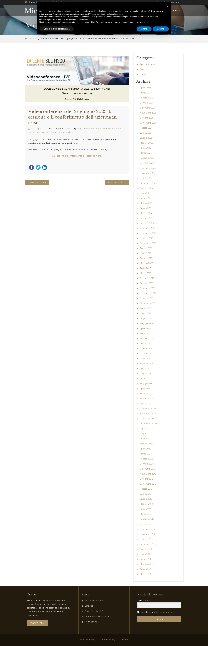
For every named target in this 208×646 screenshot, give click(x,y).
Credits (124, 639)
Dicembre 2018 (147, 529)
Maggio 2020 (146, 443)
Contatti (178, 10)
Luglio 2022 (145, 313)
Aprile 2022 (145, 328)
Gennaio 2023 (147, 283)
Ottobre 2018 (146, 539)
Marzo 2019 (145, 514)
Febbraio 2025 (147, 158)
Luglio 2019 (145, 494)
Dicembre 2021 (147, 348)
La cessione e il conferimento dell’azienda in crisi (77, 155)
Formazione (91, 621)
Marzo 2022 (146, 333)
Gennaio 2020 (147, 463)
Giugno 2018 (146, 559)
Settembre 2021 (148, 363)
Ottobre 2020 (147, 418)
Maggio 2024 (146, 203)
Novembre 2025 (148, 112)
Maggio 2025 (146, 143)
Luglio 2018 (145, 554)
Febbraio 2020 (147, 458)
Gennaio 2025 (147, 163)
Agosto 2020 (146, 428)
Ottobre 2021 (146, 358)
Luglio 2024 (145, 193)
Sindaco (89, 605)
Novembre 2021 (148, 353)
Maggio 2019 (146, 504)
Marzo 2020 (146, 453)
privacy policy (169, 612)
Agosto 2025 (146, 127)
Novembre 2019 (148, 473)
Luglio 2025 (145, 132)
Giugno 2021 (146, 378)
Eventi (68, 128)
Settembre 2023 (148, 243)
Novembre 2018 (148, 534)
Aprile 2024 (145, 208)
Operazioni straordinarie (97, 616)
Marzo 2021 (145, 393)
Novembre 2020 (148, 413)
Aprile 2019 (145, 509)
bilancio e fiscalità (92, 128)
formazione (34, 132)
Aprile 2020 (145, 448)
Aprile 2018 (145, 569)
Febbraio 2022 (147, 338)
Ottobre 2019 (146, 478)
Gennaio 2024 (147, 223)
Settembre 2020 (148, 423)
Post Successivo (116, 182)
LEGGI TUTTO (37, 623)
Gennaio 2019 (146, 524)
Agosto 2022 (146, 308)
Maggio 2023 (146, 263)
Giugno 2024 (146, 198)
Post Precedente (38, 182)
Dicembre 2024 (148, 168)
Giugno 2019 (146, 499)
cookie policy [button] (116, 14)
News (143, 74)
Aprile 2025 (145, 148)
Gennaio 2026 (147, 102)
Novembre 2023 (148, 233)
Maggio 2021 (146, 383)
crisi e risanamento (111, 128)
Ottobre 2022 (146, 298)
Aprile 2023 (145, 268)
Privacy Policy (87, 639)
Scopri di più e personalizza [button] (57, 29)
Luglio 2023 (145, 253)
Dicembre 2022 (147, 288)
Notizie (33, 38)
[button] (167, 6)
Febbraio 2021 (147, 398)
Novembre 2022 (148, 293)
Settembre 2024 (148, 183)
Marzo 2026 (146, 92)
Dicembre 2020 (148, 408)
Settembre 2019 (148, 483)
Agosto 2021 (146, 368)
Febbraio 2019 (147, 519)
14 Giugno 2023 (39, 128)
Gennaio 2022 (147, 343)
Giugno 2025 (146, 137)
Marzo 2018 (146, 574)
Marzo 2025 (146, 153)
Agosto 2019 (146, 488)
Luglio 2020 (145, 433)
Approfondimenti (148, 64)
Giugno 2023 (146, 258)
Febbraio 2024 (147, 218)
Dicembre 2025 (148, 107)
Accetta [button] (160, 29)
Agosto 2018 (146, 549)
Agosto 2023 (146, 248)
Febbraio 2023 (147, 278)
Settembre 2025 (148, 122)
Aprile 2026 (145, 87)
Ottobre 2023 (146, 238)
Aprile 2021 (145, 388)
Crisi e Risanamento (95, 600)
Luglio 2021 (145, 373)
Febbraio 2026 (147, 97)
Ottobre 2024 (147, 178)
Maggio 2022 (146, 323)
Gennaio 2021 (146, 403)
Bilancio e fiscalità (94, 611)
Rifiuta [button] (144, 29)
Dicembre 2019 (147, 468)
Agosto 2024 (146, 188)
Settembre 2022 (148, 303)
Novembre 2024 (148, 173)
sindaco (70, 132)
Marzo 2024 (146, 213)
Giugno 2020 (146, 438)
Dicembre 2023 (147, 228)
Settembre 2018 (148, 544)
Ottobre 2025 (147, 117)
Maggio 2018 (146, 564)
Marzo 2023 (146, 273)
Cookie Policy (108, 639)
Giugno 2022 (146, 318)
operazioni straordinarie (53, 132)
